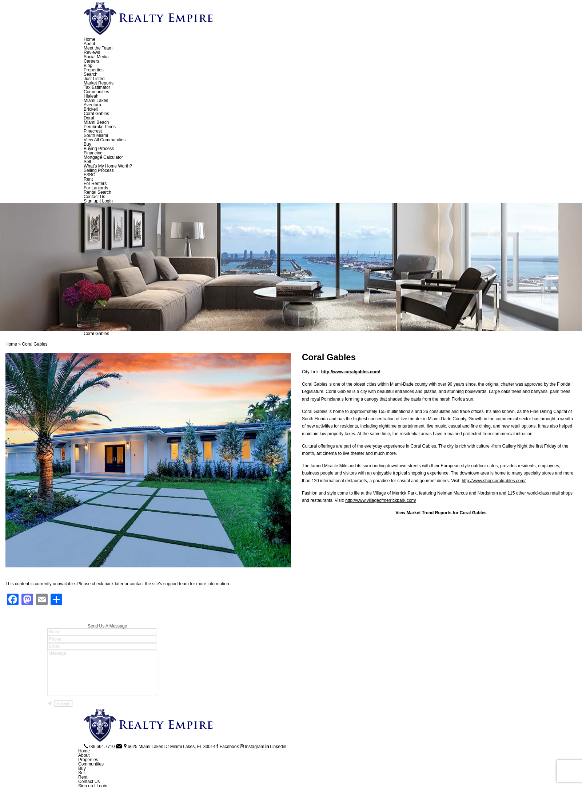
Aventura (92, 104)
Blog (88, 65)
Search (90, 74)
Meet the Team (98, 48)
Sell (87, 161)
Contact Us (94, 196)
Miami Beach (96, 122)
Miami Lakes (96, 100)
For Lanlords (96, 187)
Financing (93, 153)
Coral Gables (96, 113)
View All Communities (104, 139)
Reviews (92, 52)
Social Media (96, 56)
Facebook (227, 746)
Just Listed (94, 78)
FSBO (90, 174)
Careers (91, 61)
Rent (88, 179)
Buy (87, 144)
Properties (94, 69)
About (89, 43)
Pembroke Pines (100, 126)
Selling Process (99, 170)
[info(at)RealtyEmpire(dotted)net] (119, 746)
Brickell (91, 109)
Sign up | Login (98, 201)
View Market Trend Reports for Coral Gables (441, 512)
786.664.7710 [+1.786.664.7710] (99, 746)
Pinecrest (93, 131)
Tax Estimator (97, 87)
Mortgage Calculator (103, 157)
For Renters (95, 183)
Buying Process (99, 148)
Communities (96, 91)
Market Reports (98, 83)
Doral (89, 118)
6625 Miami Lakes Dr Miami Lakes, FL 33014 (169, 746)
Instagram (252, 746)
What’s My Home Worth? (108, 166)
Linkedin (276, 746)
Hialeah (91, 96)
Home (89, 39)
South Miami (96, 135)
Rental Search (97, 192)
